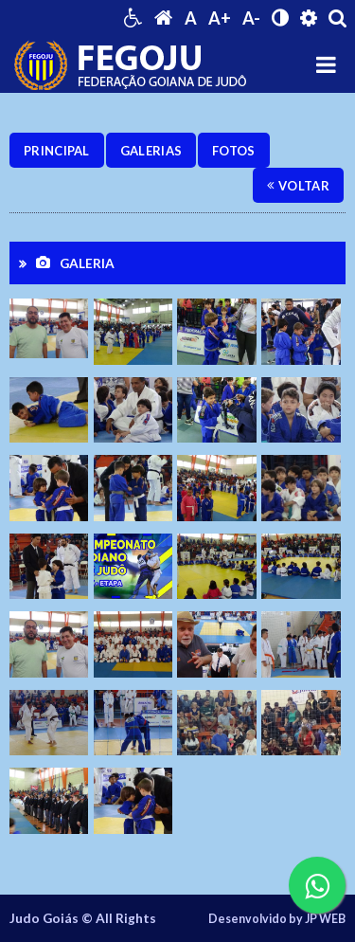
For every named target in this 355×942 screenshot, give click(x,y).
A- (251, 18)
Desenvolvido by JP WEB (277, 919)
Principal (57, 150)
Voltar (298, 185)
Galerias (151, 150)
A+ (219, 18)
